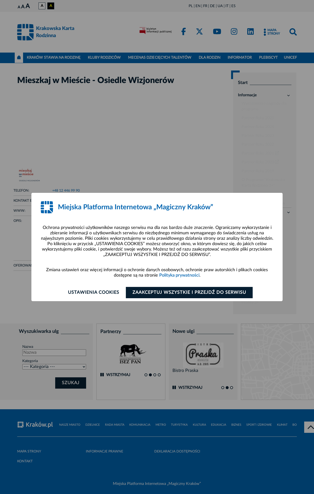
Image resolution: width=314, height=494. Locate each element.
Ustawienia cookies (93, 292)
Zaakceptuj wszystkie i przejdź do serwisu (189, 292)
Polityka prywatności (179, 275)
